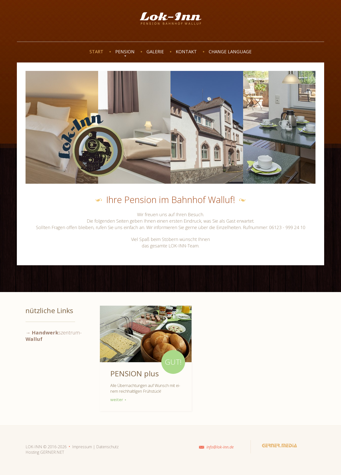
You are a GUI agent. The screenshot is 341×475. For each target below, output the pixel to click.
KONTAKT (186, 52)
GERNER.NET (52, 452)
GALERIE (155, 52)
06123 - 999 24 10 (287, 227)
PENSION (125, 52)
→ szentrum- (54, 335)
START (96, 52)
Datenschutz (107, 446)
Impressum (82, 446)
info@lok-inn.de (220, 447)
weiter (118, 399)
